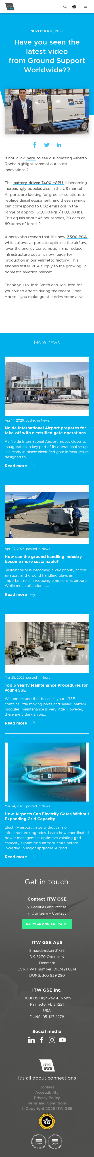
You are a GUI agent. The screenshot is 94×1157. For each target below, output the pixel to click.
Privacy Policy (47, 1098)
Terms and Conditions (47, 1103)
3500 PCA (77, 237)
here (31, 158)
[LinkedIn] (31, 1042)
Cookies (47, 1087)
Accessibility (47, 1092)
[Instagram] (52, 1042)
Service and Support (46, 924)
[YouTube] (62, 1042)
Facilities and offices (49, 907)
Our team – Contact (48, 913)
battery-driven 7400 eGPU (38, 183)
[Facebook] (41, 1042)
